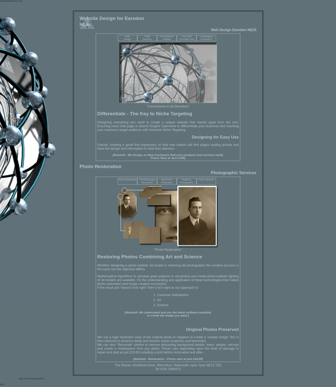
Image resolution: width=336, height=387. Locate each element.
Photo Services (206, 179)
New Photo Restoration (167, 181)
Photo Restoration (127, 179)
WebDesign (127, 37)
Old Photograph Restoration (147, 181)
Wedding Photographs (186, 181)
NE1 (21, 378)
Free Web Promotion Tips (186, 37)
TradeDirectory (147, 37)
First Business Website (167, 37)
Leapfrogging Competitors (206, 37)
